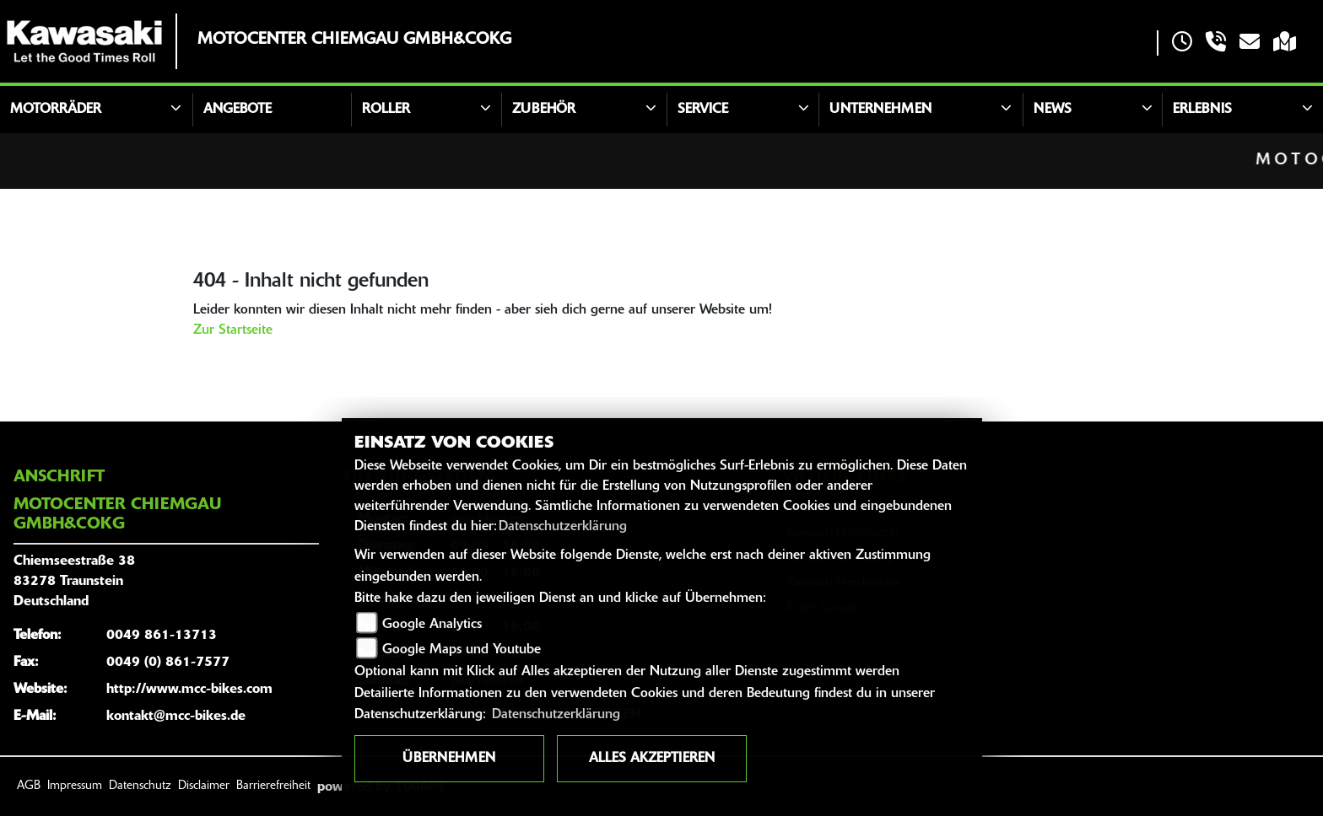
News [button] (1053, 109)
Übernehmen (448, 758)
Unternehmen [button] (880, 109)
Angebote (237, 109)
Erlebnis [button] (1202, 109)
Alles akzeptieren (652, 758)
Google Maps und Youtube (461, 650)
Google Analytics (432, 624)
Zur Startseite (233, 330)
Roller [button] (386, 109)
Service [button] (703, 109)
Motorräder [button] (55, 109)
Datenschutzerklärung (563, 527)
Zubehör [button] (543, 109)
